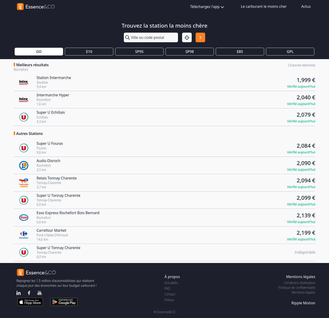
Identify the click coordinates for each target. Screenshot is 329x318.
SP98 (190, 51)
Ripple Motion (303, 302)
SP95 (139, 51)
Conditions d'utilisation (299, 283)
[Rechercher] (200, 37)
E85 (240, 51)
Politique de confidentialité (297, 287)
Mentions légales (303, 292)
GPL (290, 51)
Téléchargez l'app (207, 7)
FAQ (167, 288)
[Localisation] (187, 37)
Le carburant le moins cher (264, 6)
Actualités (171, 283)
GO (39, 51)
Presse (169, 300)
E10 (89, 51)
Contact (169, 294)
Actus (306, 6)
